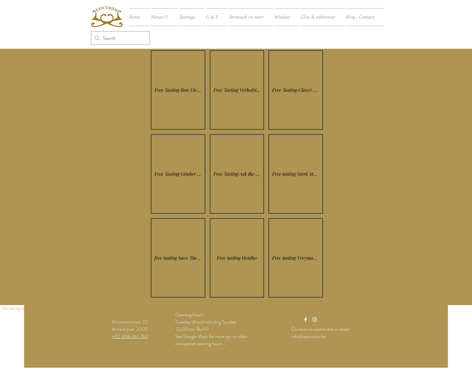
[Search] (120, 38)
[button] (178, 90)
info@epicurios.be (308, 336)
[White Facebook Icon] (306, 320)
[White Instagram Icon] (315, 320)
